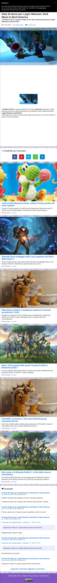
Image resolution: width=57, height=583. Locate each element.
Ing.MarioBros (7, 494)
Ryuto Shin (6, 508)
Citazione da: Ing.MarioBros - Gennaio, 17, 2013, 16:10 (21, 522)
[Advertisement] (28, 79)
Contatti (24, 576)
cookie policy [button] (42, 8)
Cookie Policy (44, 576)
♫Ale (4, 519)
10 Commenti (31, 25)
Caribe (14, 213)
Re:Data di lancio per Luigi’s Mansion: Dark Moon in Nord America (26, 493)
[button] (54, 2)
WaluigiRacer (7, 539)
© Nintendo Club (14, 576)
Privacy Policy (33, 576)
